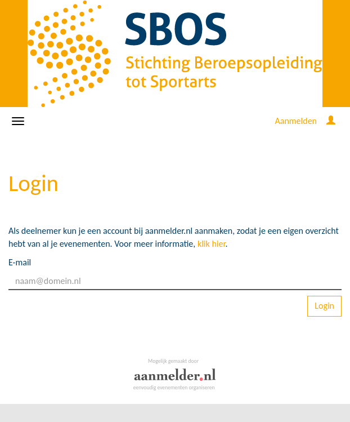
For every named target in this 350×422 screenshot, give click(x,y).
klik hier (212, 243)
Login (324, 305)
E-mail (19, 262)
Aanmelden (296, 121)
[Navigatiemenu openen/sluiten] (18, 121)
